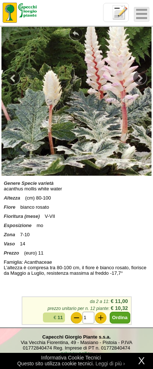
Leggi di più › (110, 363)
